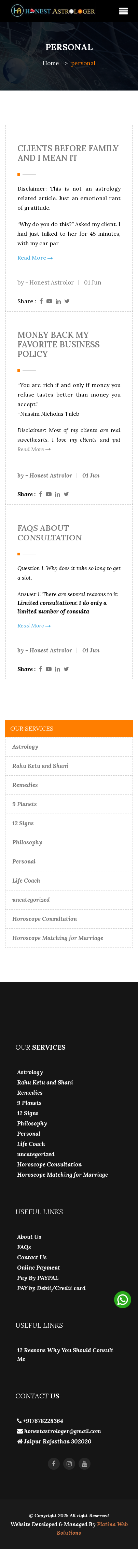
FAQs (24, 1247)
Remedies (25, 785)
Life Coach (26, 880)
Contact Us (32, 1257)
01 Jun (92, 282)
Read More (35, 257)
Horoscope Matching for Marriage (57, 938)
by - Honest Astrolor (45, 282)
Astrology (25, 746)
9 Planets (24, 804)
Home (51, 63)
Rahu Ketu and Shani (40, 766)
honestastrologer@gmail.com (59, 1431)
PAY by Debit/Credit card (51, 1288)
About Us (29, 1237)
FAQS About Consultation (49, 533)
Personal (24, 861)
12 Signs (23, 823)
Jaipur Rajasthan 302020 (54, 1441)
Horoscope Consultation (44, 919)
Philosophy (27, 842)
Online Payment (38, 1267)
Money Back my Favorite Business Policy (58, 344)
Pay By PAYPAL (37, 1278)
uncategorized (31, 899)
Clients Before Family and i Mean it (68, 153)
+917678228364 (40, 1421)
